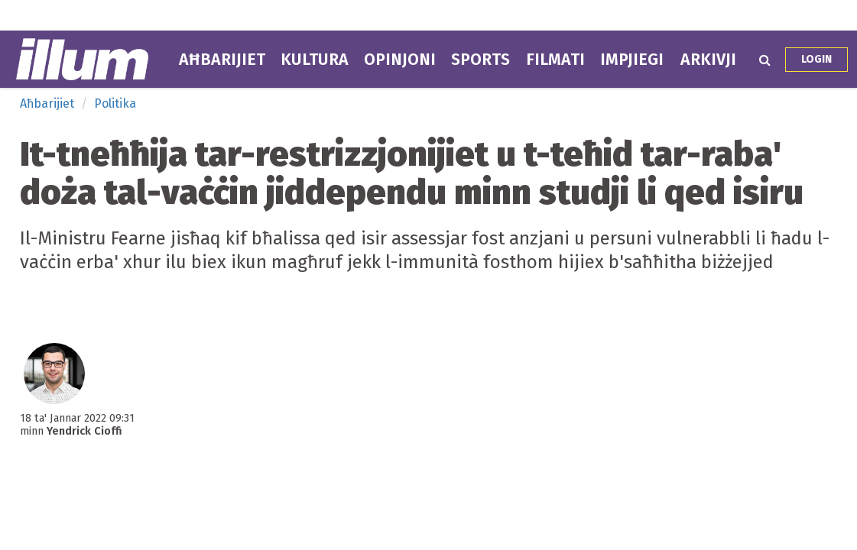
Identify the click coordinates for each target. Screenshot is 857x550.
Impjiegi (632, 60)
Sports (480, 60)
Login (816, 59)
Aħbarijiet (222, 60)
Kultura (315, 60)
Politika (115, 103)
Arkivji (708, 60)
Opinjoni (400, 60)
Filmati (555, 60)
